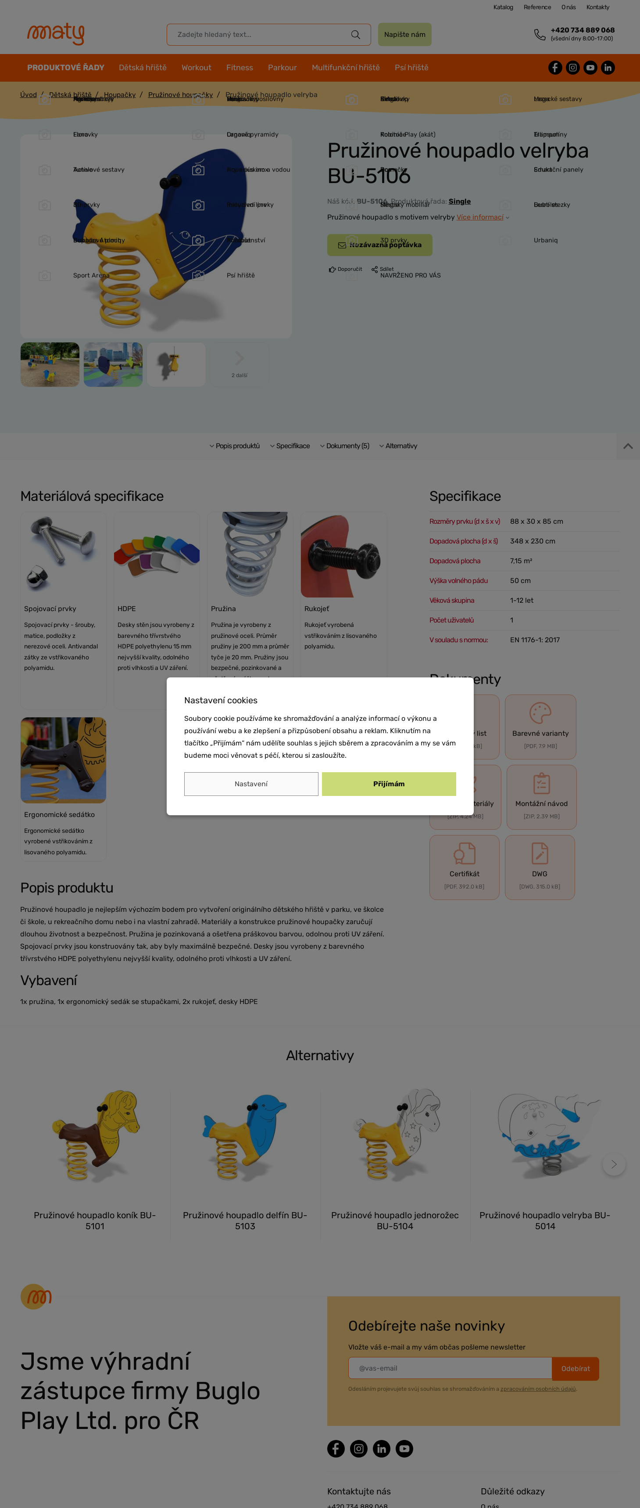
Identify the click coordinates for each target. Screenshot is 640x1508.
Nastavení (251, 784)
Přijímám (389, 784)
